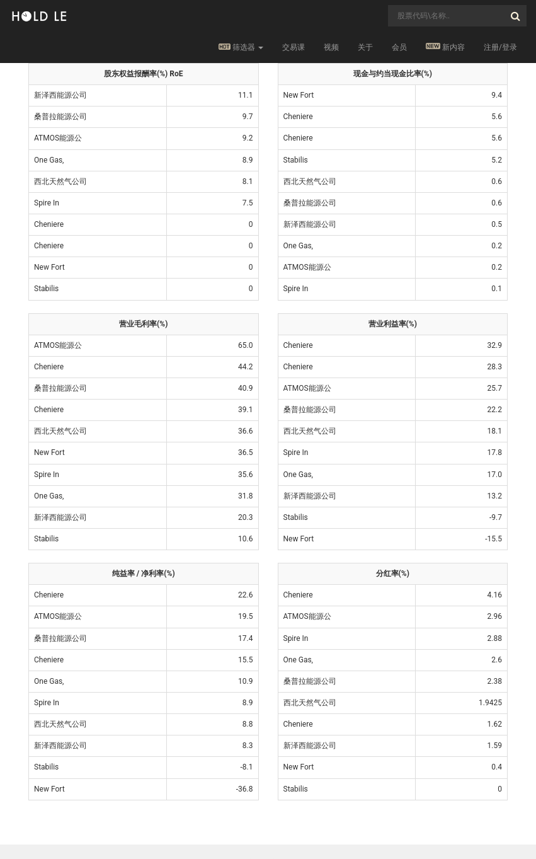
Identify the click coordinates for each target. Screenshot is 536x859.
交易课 (293, 47)
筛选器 (241, 47)
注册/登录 (500, 47)
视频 (331, 47)
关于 (365, 47)
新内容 (445, 47)
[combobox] (457, 15)
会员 (399, 47)
